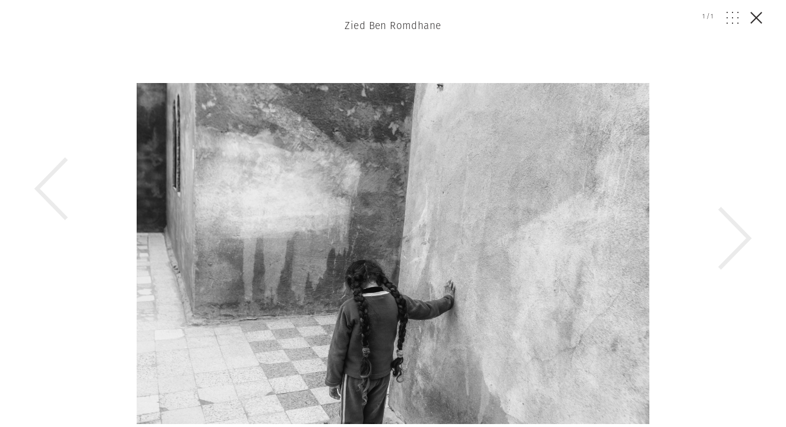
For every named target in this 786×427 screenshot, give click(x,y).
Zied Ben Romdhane (393, 25)
